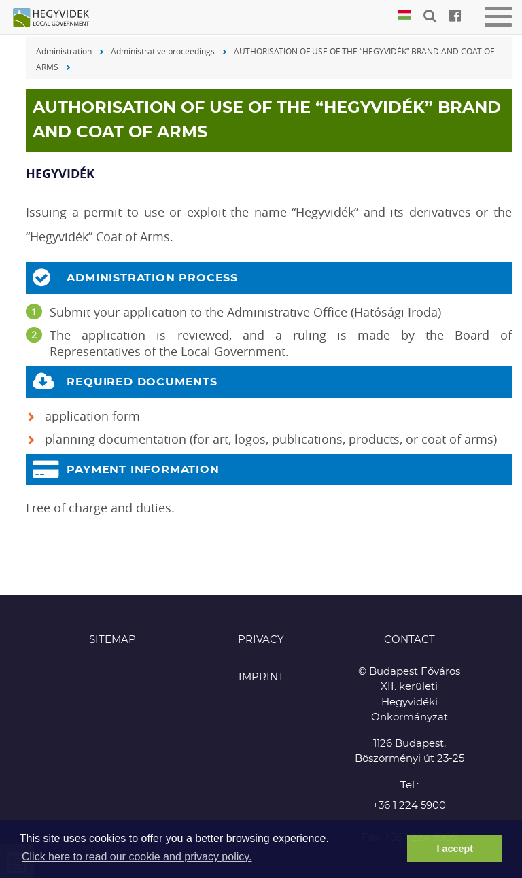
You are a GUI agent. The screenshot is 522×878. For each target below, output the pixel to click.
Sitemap (112, 640)
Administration (64, 51)
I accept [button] (454, 848)
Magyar (404, 15)
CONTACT (409, 640)
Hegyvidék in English (57, 18)
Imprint (261, 677)
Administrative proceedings (163, 51)
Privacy (261, 640)
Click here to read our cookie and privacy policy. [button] (137, 856)
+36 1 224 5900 (409, 806)
